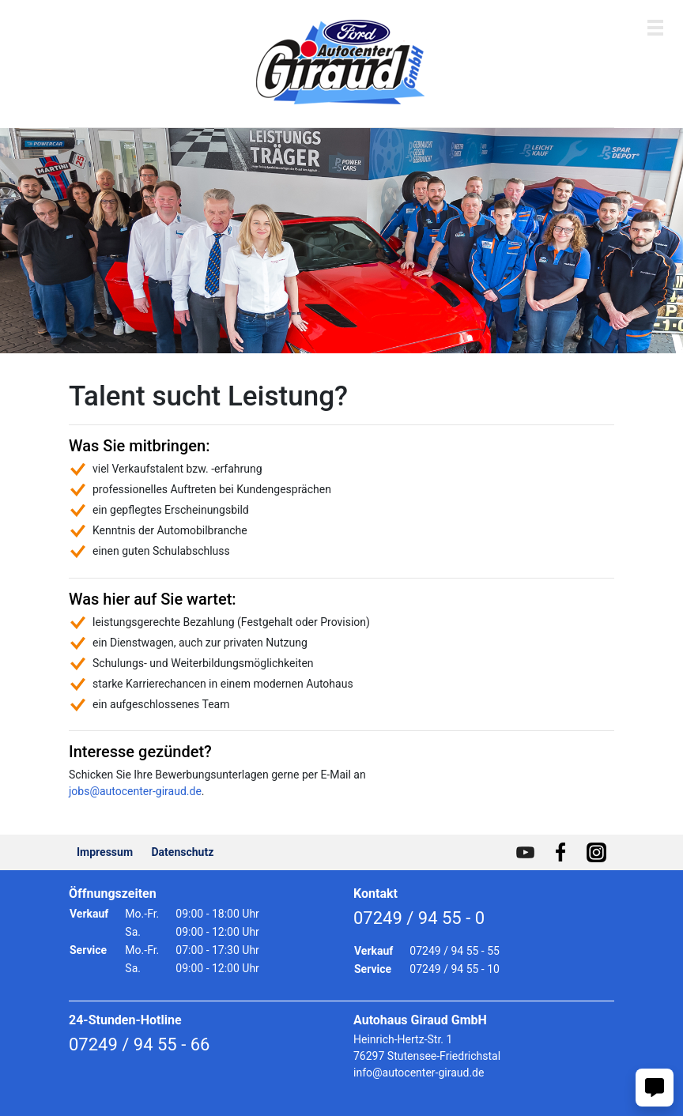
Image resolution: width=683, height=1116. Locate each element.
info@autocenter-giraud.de (418, 1072)
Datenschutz (183, 852)
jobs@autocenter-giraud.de (135, 791)
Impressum (105, 852)
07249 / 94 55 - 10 (454, 969)
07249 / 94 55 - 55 (454, 950)
